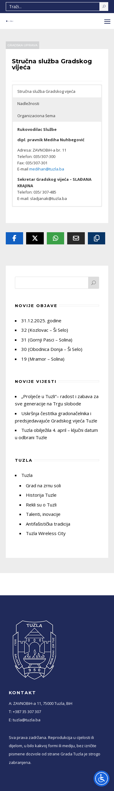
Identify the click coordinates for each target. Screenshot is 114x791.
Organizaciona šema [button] (36, 115)
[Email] (76, 238)
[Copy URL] (96, 238)
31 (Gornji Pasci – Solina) (46, 340)
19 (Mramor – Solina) (42, 359)
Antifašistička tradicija (48, 524)
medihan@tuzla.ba (46, 169)
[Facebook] (14, 238)
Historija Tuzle (41, 495)
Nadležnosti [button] (28, 103)
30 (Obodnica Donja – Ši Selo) (51, 349)
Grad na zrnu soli (43, 485)
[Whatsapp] (55, 238)
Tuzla (27, 475)
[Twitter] (35, 238)
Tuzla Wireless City (46, 533)
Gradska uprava (22, 45)
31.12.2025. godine (41, 320)
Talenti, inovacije (43, 514)
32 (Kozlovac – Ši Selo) (44, 330)
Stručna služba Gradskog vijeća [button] (46, 91)
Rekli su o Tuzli (41, 505)
